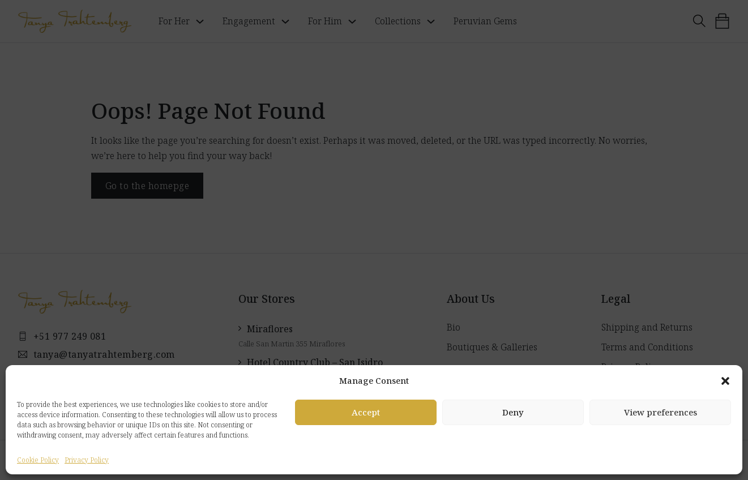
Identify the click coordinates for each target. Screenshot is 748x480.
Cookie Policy (38, 460)
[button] (725, 381)
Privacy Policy (87, 460)
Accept (366, 412)
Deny (513, 412)
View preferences (660, 412)
